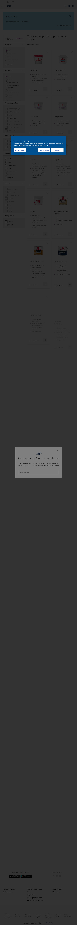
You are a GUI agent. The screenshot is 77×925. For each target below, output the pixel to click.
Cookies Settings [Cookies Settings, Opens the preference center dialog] (19, 150)
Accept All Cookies (44, 150)
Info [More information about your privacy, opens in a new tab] (48, 145)
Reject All (57, 150)
